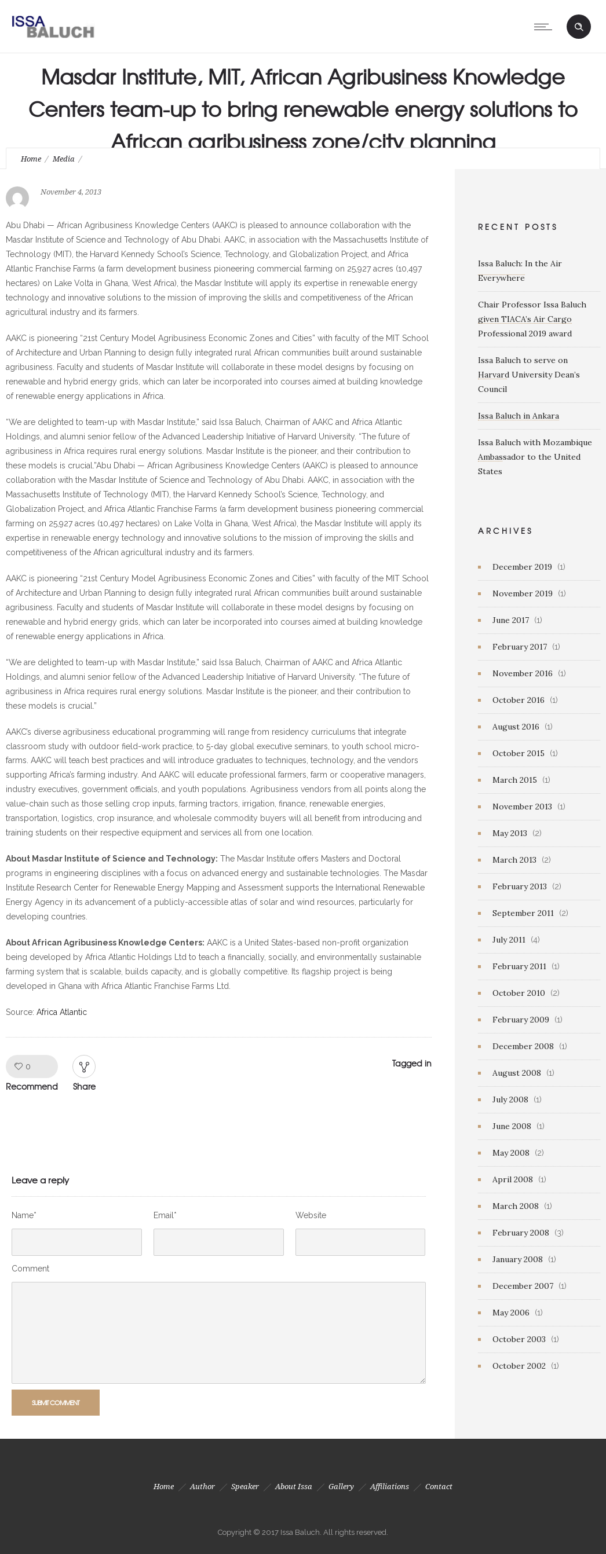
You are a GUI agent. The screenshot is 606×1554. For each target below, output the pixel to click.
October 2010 (518, 993)
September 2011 (523, 913)
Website (310, 1215)
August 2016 (515, 726)
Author (202, 1486)
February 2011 (519, 966)
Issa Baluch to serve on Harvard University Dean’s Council (529, 374)
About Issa (293, 1486)
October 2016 (518, 700)
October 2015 (518, 753)
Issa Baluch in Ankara (518, 416)
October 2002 (519, 1366)
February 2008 (520, 1232)
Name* (24, 1215)
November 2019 (522, 593)
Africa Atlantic (61, 1012)
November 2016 (522, 673)
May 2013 (509, 833)
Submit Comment (55, 1402)
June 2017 (510, 620)
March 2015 (514, 780)
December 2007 (522, 1286)
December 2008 (523, 1046)
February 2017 (519, 647)
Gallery (341, 1486)
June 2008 (511, 1126)
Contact (438, 1486)
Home (31, 159)
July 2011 (508, 939)
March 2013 (514, 860)
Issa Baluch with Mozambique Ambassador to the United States (535, 457)
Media (64, 159)
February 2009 (520, 1019)
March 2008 (515, 1206)
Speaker (245, 1486)
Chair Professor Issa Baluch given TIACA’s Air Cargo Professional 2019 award (532, 319)
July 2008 (510, 1099)
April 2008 (512, 1179)
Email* (165, 1215)
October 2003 (519, 1339)
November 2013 (522, 806)
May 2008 (511, 1153)
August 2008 (516, 1073)
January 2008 (517, 1259)
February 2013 (519, 886)
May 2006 (511, 1312)
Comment (30, 1268)
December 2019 (522, 567)
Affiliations (389, 1486)
